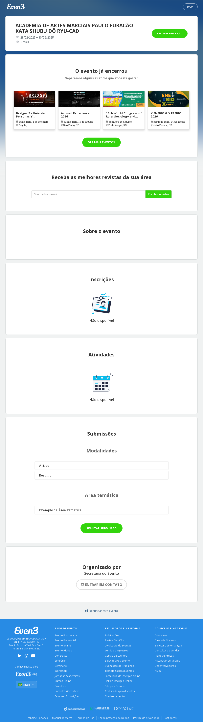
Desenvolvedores (165, 666)
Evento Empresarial (66, 635)
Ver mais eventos (101, 142)
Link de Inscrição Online (119, 681)
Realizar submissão (101, 528)
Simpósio (60, 660)
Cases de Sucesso (165, 640)
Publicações (112, 635)
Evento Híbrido (63, 650)
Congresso (61, 655)
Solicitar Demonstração (168, 645)
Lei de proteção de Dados (114, 718)
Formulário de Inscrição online (122, 676)
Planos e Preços (164, 655)
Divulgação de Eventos (118, 645)
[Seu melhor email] (89, 194)
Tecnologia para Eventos (119, 671)
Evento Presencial (65, 640)
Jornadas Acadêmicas (67, 676)
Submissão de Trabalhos (119, 666)
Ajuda (158, 671)
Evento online (63, 645)
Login (190, 6)
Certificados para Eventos (120, 691)
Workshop (61, 671)
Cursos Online (63, 681)
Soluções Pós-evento (117, 660)
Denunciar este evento (101, 611)
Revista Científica (114, 640)
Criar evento (162, 635)
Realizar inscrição (169, 33)
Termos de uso (85, 718)
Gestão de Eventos (116, 655)
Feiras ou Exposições (67, 696)
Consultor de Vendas (167, 650)
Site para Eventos (115, 686)
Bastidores (170, 718)
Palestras (60, 686)
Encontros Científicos (67, 691)
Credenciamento (115, 696)
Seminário (61, 666)
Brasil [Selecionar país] (26, 685)
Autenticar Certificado (167, 660)
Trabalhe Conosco (37, 718)
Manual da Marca (62, 718)
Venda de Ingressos (116, 650)
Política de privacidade (146, 718)
